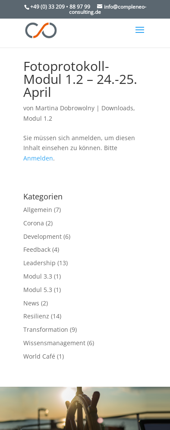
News (31, 303)
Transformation (45, 329)
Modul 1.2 (37, 118)
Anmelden (38, 158)
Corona (33, 223)
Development (42, 236)
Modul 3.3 (37, 276)
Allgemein (37, 209)
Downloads (117, 108)
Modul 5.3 (37, 290)
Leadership (39, 263)
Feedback (36, 249)
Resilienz (36, 316)
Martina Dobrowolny (64, 108)
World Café (39, 356)
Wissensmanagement (54, 343)
